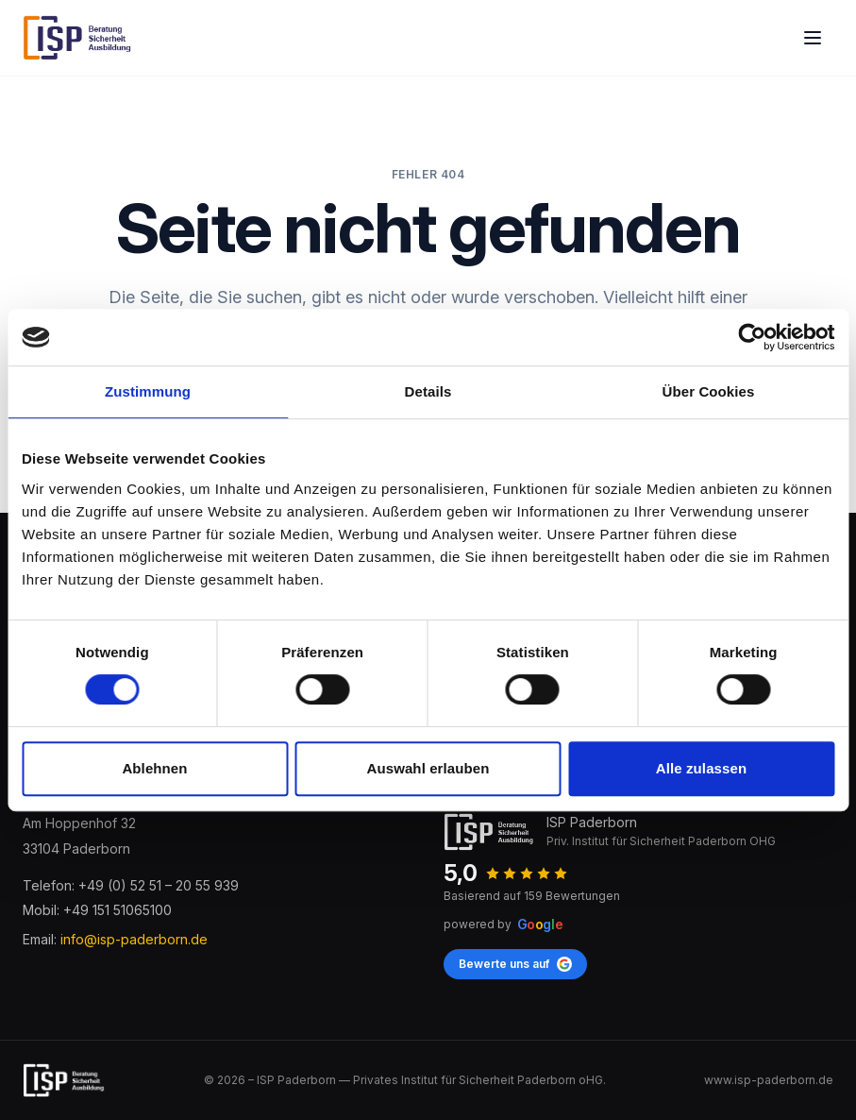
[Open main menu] (812, 38)
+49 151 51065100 (117, 910)
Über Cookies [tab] (709, 391)
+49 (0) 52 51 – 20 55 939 (158, 885)
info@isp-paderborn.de (134, 939)
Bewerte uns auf (515, 964)
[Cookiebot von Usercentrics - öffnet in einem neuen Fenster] (751, 337)
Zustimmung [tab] (148, 391)
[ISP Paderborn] (78, 37)
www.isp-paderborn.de (768, 1080)
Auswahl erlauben (428, 768)
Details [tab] (428, 391)
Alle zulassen (701, 768)
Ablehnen (154, 768)
